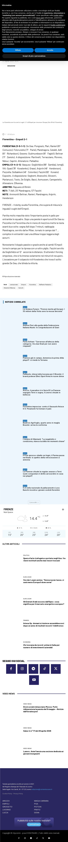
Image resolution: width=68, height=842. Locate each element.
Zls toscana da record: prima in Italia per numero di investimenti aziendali (41, 646)
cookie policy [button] (58, 15)
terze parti (40, 18)
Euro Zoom (27, 577)
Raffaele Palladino (45, 284)
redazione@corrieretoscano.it (42, 789)
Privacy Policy (18, 794)
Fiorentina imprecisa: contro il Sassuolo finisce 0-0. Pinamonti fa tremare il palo (43, 408)
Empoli (23, 284)
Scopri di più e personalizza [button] (34, 56)
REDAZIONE (11, 66)
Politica (26, 555)
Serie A (20, 288)
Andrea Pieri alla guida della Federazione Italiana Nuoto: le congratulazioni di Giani (41, 326)
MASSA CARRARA (41, 801)
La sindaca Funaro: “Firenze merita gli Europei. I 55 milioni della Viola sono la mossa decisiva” (44, 310)
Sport (25, 307)
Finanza (26, 620)
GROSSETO (7, 806)
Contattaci (34, 824)
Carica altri (34, 502)
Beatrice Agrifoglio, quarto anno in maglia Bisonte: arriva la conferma (41, 424)
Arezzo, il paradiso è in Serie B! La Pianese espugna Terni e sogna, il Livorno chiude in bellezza (41, 392)
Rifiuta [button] (18, 50)
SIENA (36, 812)
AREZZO (6, 801)
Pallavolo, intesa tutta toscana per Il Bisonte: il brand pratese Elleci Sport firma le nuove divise (43, 375)
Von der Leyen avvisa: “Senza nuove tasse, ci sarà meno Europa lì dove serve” (43, 581)
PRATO (37, 809)
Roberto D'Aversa (9, 288)
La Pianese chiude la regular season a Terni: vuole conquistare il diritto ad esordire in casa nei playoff (43, 473)
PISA (36, 803)
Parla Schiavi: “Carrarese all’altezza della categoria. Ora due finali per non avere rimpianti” (41, 343)
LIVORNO (6, 809)
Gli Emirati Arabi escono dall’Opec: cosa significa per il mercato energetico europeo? (43, 602)
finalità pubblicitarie (58, 25)
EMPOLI (5, 803)
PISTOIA (37, 806)
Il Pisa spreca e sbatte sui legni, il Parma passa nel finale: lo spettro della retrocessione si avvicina (43, 457)
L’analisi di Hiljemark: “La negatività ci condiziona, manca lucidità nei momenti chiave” (44, 440)
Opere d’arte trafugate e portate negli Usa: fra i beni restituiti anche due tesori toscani (44, 559)
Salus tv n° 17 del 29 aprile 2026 (37, 731)
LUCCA (5, 812)
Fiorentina (32, 284)
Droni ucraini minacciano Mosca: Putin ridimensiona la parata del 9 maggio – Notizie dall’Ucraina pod (43, 709)
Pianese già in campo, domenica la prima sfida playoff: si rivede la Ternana (43, 359)
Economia (26, 642)
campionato (14, 284)
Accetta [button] (50, 50)
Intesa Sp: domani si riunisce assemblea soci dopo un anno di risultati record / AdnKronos (43, 624)
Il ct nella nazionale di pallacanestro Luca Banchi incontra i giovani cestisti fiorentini (41, 489)
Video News (27, 704)
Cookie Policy (7, 794)
